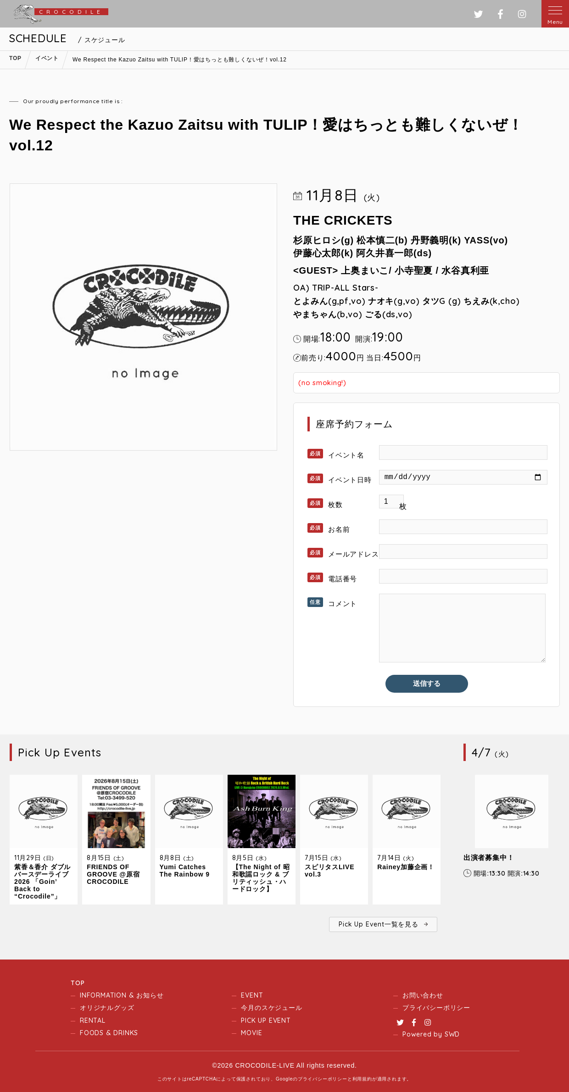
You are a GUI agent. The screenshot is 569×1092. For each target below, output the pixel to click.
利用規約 (362, 1078)
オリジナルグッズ (107, 1008)
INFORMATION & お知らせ (121, 995)
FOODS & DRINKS (109, 1033)
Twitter (400, 1022)
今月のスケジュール (271, 1008)
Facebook (413, 1022)
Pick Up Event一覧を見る (378, 924)
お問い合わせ (422, 995)
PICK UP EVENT (265, 1020)
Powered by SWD (431, 1034)
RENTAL (93, 1020)
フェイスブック (500, 14)
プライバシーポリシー (436, 1008)
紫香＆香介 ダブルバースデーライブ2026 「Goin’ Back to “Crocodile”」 (42, 881)
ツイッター (478, 14)
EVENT (252, 995)
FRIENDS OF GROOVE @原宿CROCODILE (113, 874)
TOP (77, 983)
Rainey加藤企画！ (406, 867)
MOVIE (251, 1033)
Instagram (427, 1022)
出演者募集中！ (488, 857)
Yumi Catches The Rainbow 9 (185, 870)
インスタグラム (522, 14)
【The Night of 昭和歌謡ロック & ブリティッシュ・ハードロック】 (261, 878)
